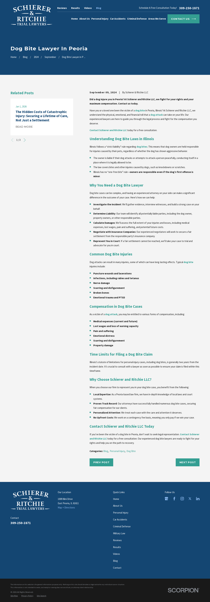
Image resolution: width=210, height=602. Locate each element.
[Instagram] (182, 498)
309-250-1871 (189, 8)
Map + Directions (66, 507)
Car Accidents (120, 519)
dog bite (140, 110)
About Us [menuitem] (84, 18)
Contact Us (183, 19)
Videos (88, 8)
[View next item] (24, 140)
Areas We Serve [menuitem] (157, 18)
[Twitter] (190, 498)
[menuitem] (14, 596)
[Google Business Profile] (166, 498)
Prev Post (101, 462)
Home (116, 499)
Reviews (62, 8)
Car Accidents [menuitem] (118, 18)
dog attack (156, 114)
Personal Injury (117, 451)
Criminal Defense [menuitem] (137, 18)
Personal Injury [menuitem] (99, 18)
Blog (98, 8)
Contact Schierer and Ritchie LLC (108, 130)
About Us (118, 505)
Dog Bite (131, 451)
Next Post (187, 462)
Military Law (119, 533)
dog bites (141, 146)
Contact (117, 567)
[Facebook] (174, 498)
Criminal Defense (122, 526)
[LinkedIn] (198, 498)
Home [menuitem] (74, 18)
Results (75, 8)
